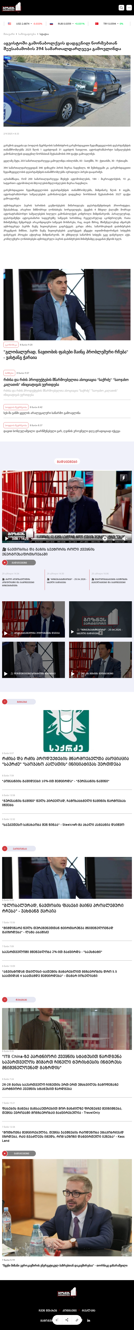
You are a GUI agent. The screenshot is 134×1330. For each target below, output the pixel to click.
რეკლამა (88, 1310)
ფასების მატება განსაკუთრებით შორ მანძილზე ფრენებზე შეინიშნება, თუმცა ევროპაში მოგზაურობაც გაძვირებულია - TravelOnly (62, 1110)
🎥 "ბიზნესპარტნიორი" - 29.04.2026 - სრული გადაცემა (67, 581)
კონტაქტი (69, 1310)
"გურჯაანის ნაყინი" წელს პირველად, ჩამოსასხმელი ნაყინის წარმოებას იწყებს (64, 803)
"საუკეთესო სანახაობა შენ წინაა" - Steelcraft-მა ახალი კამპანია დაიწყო (63, 824)
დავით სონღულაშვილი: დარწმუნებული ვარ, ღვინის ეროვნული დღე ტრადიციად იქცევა (61, 431)
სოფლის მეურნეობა (16, 407)
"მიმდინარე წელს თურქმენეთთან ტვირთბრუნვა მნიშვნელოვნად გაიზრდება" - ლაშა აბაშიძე (57, 930)
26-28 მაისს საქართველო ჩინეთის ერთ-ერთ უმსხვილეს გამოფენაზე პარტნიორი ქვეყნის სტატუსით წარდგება (60, 1087)
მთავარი (9, 34)
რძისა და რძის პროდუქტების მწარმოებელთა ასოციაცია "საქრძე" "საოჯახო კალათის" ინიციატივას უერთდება (66, 382)
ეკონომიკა (11, 344)
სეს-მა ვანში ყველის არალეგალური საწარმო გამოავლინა (41, 413)
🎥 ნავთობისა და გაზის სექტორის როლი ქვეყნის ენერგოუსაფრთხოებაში (48, 552)
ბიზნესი (9, 372)
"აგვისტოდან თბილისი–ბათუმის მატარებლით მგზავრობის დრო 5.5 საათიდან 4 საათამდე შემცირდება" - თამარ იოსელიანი (59, 973)
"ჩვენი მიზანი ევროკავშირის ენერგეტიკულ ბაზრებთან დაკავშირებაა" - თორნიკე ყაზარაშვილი (64, 1265)
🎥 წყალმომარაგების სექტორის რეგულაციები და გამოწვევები (109, 581)
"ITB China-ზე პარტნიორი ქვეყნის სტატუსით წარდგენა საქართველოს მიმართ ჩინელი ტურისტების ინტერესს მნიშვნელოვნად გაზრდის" (62, 1062)
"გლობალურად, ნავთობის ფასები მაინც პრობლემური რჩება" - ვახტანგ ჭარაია (65, 354)
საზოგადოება (27, 34)
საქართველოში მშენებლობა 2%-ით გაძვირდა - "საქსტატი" (52, 952)
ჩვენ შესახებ (48, 1310)
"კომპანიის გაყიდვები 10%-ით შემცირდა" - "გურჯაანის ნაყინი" (55, 781)
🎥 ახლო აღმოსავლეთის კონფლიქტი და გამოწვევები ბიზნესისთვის (18, 582)
